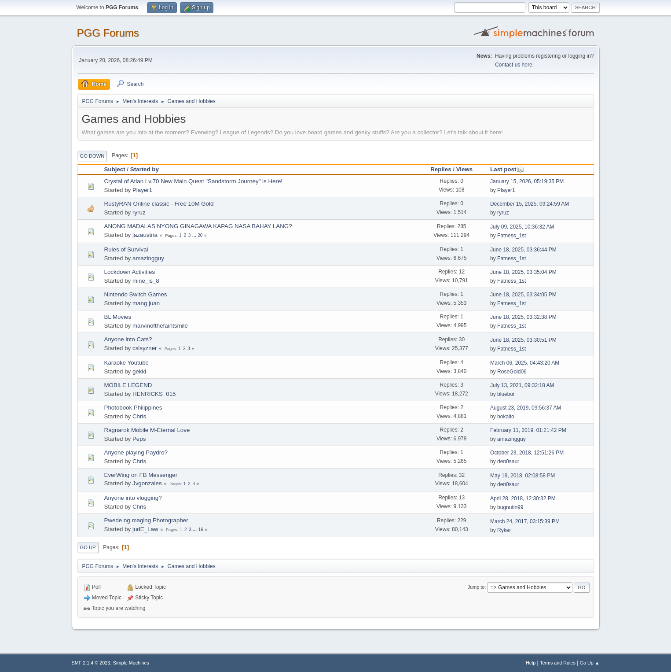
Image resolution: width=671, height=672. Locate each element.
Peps (139, 439)
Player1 (142, 190)
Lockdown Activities (129, 272)
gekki (139, 371)
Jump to (476, 587)
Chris (139, 416)
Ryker (504, 530)
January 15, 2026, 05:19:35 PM (527, 181)
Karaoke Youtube (126, 362)
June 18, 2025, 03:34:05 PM (523, 295)
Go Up (88, 547)
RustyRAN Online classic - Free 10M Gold (159, 203)
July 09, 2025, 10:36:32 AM (522, 227)
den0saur (508, 461)
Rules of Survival (126, 249)
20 (200, 235)
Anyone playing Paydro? (136, 452)
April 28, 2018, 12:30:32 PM (523, 498)
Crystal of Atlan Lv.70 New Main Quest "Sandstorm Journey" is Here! (193, 181)
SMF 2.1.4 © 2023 (91, 662)
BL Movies (118, 317)
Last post (507, 169)
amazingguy (148, 258)
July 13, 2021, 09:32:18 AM (522, 385)
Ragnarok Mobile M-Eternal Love (147, 430)
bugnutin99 (510, 507)
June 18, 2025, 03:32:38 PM (523, 317)
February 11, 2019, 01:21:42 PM (528, 430)
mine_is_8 (145, 280)
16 (200, 529)
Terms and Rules (558, 662)
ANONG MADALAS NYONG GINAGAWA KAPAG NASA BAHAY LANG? (198, 226)
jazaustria (145, 235)
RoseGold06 (512, 372)
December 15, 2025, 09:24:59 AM (529, 204)
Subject (114, 169)
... (194, 235)
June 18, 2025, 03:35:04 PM (523, 272)
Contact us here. (514, 65)
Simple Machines (131, 662)
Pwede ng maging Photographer (146, 520)
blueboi (505, 394)
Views (464, 169)
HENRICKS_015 (154, 394)
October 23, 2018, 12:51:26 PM (527, 453)
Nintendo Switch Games (135, 294)
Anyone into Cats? (128, 339)
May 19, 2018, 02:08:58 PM (522, 476)
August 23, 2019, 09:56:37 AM (525, 408)
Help (530, 662)
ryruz (139, 212)
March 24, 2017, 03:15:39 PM (525, 521)
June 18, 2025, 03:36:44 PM (523, 250)
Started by (144, 169)
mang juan (146, 303)
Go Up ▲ (590, 662)
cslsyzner (144, 348)
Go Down (92, 156)
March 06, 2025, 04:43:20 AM (524, 363)
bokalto (505, 417)
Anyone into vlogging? (133, 498)
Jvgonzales (147, 483)
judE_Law (145, 529)
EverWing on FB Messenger (141, 475)
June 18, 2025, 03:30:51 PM (523, 340)
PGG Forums (108, 33)
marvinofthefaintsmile (160, 325)
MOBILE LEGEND (128, 385)
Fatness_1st (511, 236)
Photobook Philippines (133, 407)
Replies (440, 169)
